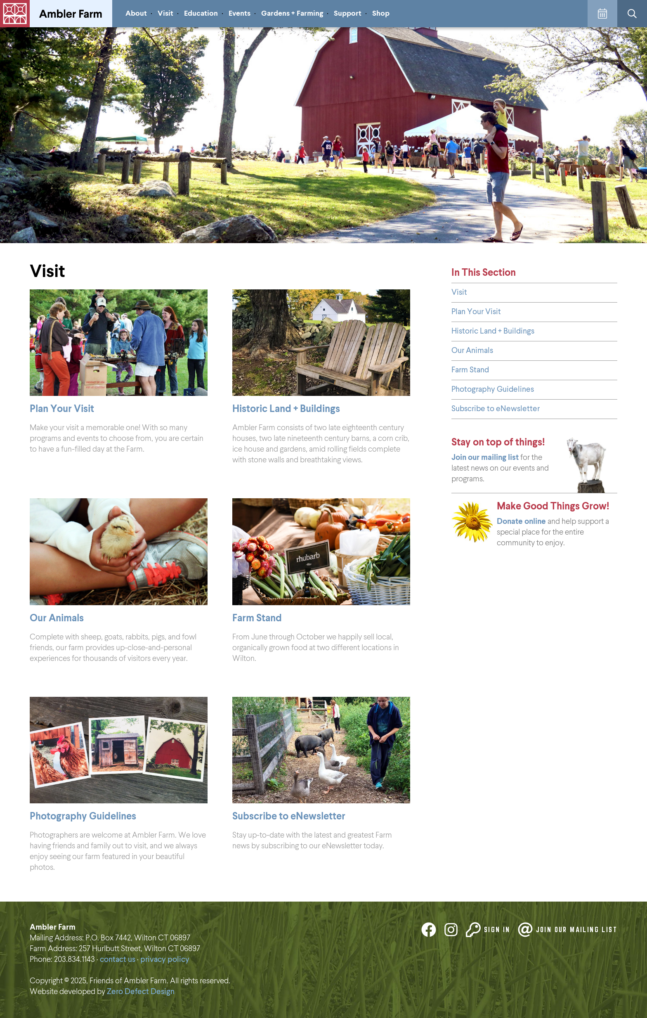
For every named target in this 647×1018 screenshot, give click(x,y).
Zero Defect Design (141, 992)
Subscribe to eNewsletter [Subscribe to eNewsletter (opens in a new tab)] (495, 409)
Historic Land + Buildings (492, 331)
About (136, 13)
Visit (165, 13)
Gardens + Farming (292, 13)
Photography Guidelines (492, 389)
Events (239, 13)
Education (201, 13)
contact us (117, 960)
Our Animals (472, 351)
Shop (381, 13)
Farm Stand (470, 370)
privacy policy (164, 960)
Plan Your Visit (476, 312)
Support (347, 13)
